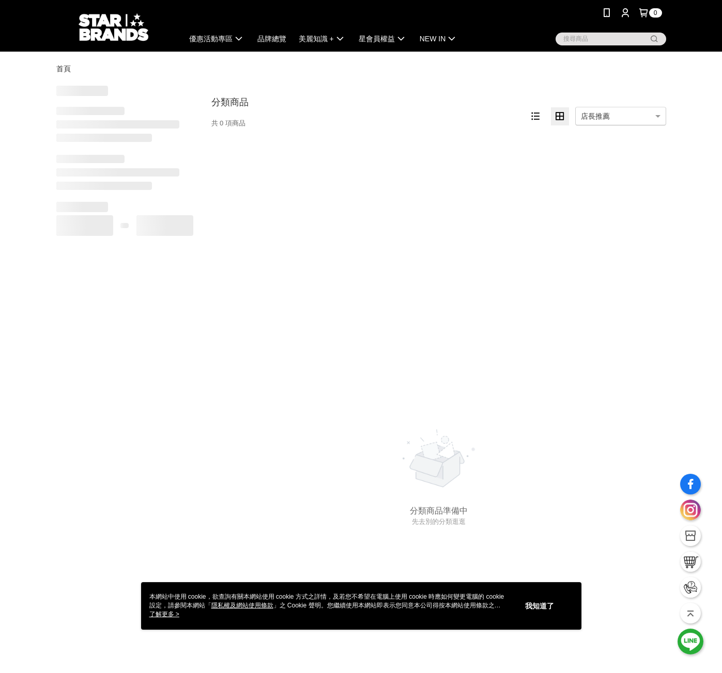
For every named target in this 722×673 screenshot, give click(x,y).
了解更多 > (164, 614)
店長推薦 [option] (595, 116)
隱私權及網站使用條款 (242, 605)
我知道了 (539, 606)
